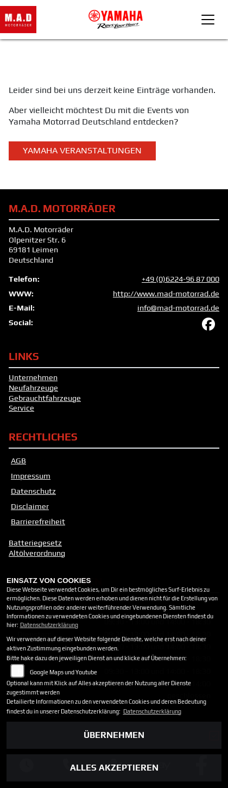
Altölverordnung (37, 553)
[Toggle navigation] (207, 19)
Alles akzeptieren (114, 767)
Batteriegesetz (35, 542)
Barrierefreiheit (38, 521)
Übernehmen (114, 735)
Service (21, 408)
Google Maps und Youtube (63, 672)
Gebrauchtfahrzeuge (45, 398)
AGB (18, 460)
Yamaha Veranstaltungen (82, 150)
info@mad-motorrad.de (178, 307)
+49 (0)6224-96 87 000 (180, 279)
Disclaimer (30, 506)
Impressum (30, 475)
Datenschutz (33, 491)
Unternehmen (33, 377)
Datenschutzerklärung (49, 625)
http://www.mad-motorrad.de (166, 293)
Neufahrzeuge (33, 387)
